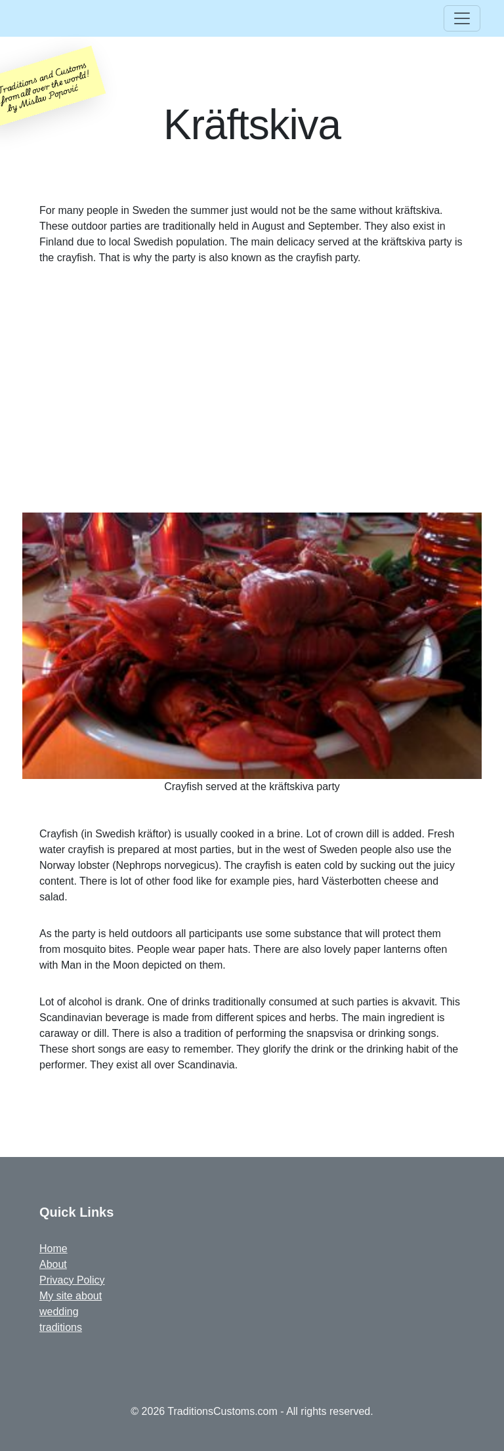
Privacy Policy (72, 1280)
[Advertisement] (252, 389)
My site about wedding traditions (70, 1311)
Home (53, 1248)
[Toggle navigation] (462, 18)
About (53, 1264)
